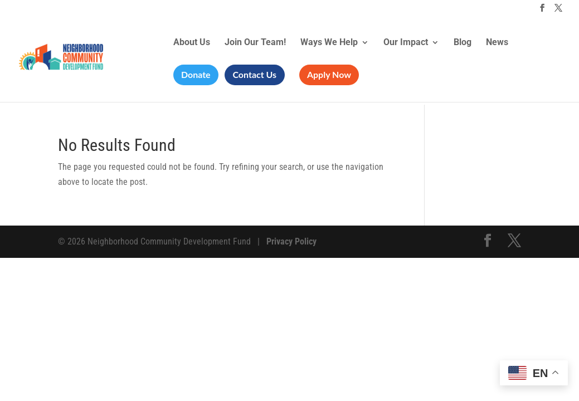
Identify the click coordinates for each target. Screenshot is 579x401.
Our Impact (405, 42)
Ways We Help (329, 42)
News (497, 42)
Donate (196, 74)
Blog (462, 42)
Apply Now (329, 74)
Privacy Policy (291, 241)
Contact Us (254, 74)
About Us (191, 42)
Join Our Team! (255, 42)
